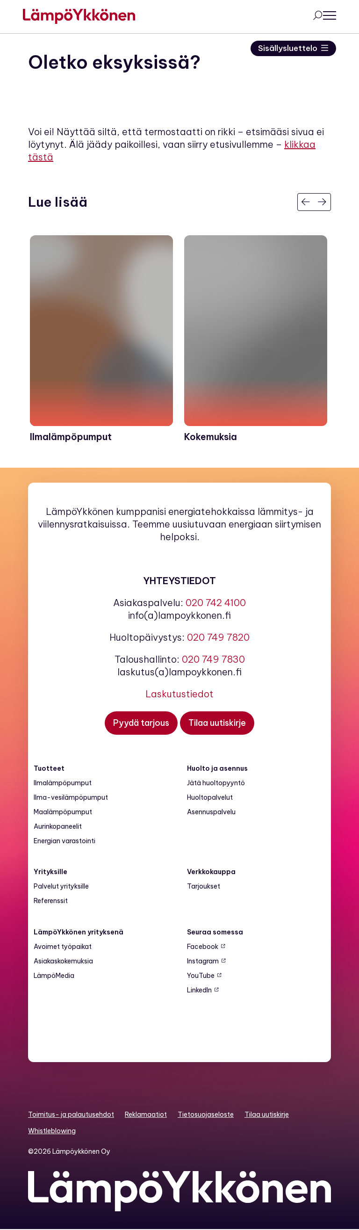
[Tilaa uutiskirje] (217, 723)
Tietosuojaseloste (206, 1115)
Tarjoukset (203, 887)
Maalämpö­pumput (63, 812)
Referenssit (51, 901)
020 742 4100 (216, 603)
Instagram (203, 961)
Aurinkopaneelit (58, 827)
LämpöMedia (54, 976)
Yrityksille (50, 872)
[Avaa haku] (312, 16)
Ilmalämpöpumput (63, 783)
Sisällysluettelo (287, 48)
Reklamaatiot (146, 1115)
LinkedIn (199, 990)
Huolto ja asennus (217, 769)
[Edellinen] (306, 202)
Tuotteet (49, 769)
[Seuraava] (322, 202)
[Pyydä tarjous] (141, 723)
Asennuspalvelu (211, 812)
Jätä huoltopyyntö (216, 783)
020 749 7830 (213, 660)
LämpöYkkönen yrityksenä (78, 932)
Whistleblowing (52, 1131)
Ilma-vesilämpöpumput (71, 798)
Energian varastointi (64, 841)
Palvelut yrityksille (61, 887)
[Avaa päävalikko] (324, 16)
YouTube (201, 976)
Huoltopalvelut (210, 798)
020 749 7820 (218, 638)
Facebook (202, 947)
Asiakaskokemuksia (63, 961)
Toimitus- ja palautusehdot (71, 1115)
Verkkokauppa (211, 872)
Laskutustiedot (179, 694)
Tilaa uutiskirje (266, 1115)
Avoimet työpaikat (63, 947)
